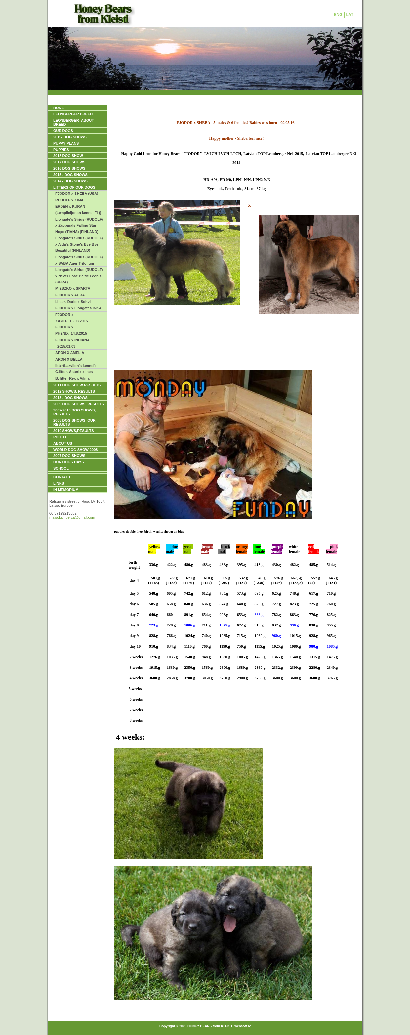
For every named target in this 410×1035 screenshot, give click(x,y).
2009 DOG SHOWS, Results (78, 404)
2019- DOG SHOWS (70, 137)
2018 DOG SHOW (68, 156)
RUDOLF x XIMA (69, 200)
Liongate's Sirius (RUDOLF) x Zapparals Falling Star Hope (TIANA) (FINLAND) (79, 225)
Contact (62, 477)
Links (58, 483)
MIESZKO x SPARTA (72, 288)
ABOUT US (62, 443)
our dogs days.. (69, 462)
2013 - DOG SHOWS (70, 398)
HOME (58, 108)
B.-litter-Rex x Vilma (72, 378)
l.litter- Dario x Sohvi (73, 302)
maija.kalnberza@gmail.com (72, 517)
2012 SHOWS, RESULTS (74, 391)
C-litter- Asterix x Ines (74, 372)
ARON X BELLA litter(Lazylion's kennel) (75, 362)
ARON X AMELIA (69, 353)
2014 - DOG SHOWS (70, 181)
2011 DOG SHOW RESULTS (77, 385)
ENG (338, 14)
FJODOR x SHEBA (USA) (76, 193)
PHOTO (59, 437)
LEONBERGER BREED (73, 114)
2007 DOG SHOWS (69, 456)
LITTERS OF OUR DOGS (74, 187)
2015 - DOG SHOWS (70, 175)
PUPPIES (61, 149)
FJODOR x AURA (70, 295)
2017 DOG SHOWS (69, 162)
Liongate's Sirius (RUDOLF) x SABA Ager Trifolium (79, 260)
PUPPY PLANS (66, 143)
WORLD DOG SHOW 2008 (75, 450)
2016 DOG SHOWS (69, 168)
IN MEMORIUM (65, 490)
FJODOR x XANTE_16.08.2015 (71, 318)
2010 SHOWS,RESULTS (73, 431)
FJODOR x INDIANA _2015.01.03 (72, 343)
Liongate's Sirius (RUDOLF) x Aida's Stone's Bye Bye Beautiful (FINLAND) (79, 244)
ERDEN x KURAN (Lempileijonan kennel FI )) (78, 209)
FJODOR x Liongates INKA (78, 308)
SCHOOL (61, 468)
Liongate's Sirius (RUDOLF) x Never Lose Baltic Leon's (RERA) (79, 276)
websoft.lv (242, 1026)
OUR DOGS (63, 131)
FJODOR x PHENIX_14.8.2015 (71, 330)
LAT (349, 14)
